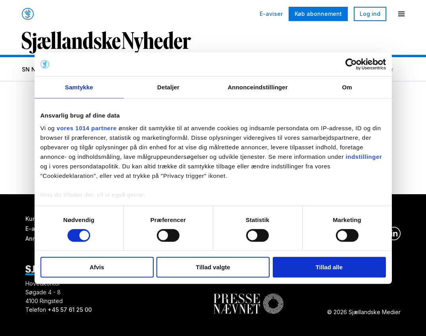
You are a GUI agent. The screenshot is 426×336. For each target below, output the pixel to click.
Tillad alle (329, 267)
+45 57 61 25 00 (70, 309)
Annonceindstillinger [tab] (257, 87)
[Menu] (401, 14)
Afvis (97, 267)
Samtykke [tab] (79, 87)
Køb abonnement (318, 13)
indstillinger (364, 156)
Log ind (370, 13)
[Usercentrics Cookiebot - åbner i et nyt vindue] (351, 64)
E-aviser (271, 14)
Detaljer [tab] (168, 87)
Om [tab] (347, 87)
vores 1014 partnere (87, 127)
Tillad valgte (213, 267)
